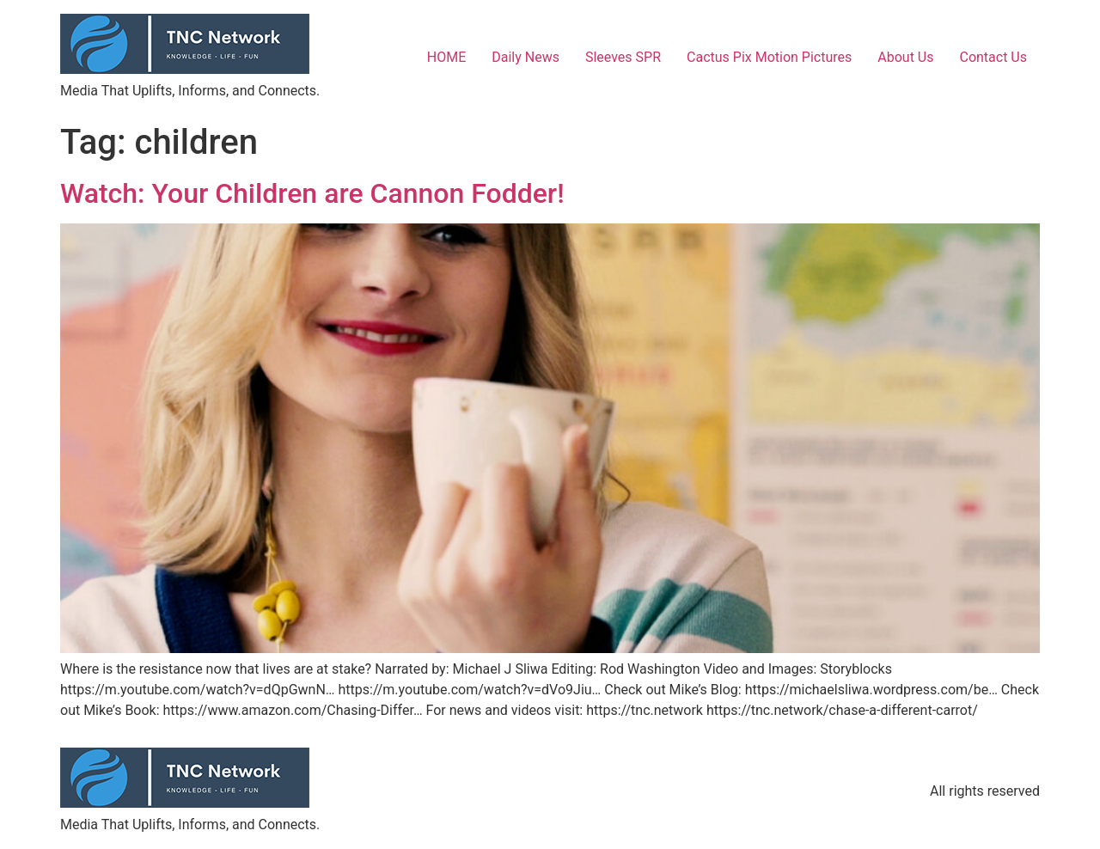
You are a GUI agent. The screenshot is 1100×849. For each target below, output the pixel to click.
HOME (446, 57)
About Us (905, 57)
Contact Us (993, 57)
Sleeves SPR (623, 57)
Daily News (525, 57)
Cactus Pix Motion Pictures (769, 57)
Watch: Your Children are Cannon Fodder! (312, 193)
